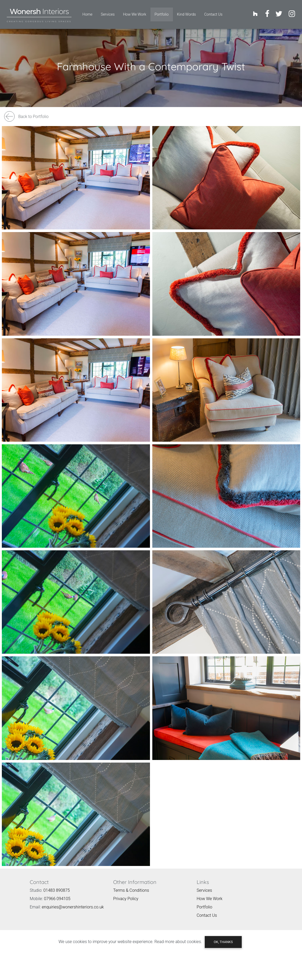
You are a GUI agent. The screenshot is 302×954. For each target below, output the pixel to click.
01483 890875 (56, 886)
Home (87, 12)
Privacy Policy (125, 894)
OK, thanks (223, 942)
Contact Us (213, 12)
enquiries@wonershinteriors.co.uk (73, 902)
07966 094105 (57, 894)
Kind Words (186, 12)
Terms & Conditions (131, 886)
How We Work (134, 12)
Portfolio (164, 12)
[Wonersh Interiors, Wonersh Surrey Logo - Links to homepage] (39, 12)
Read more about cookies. (178, 941)
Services (107, 12)
